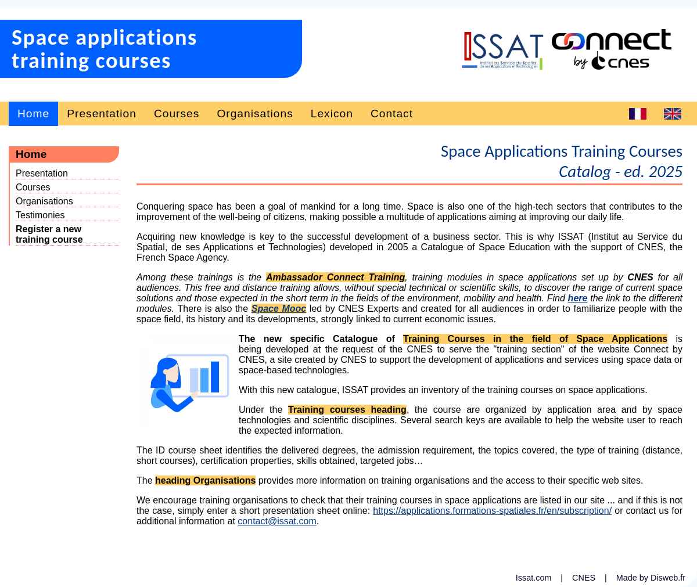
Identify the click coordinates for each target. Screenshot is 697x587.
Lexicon (332, 113)
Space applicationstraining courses (104, 48)
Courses (176, 113)
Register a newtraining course (49, 234)
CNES (585, 577)
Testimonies (40, 215)
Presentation (101, 113)
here (578, 298)
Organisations (255, 113)
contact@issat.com (277, 521)
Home (33, 113)
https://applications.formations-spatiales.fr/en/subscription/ (492, 511)
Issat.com (535, 577)
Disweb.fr (668, 577)
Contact (392, 113)
